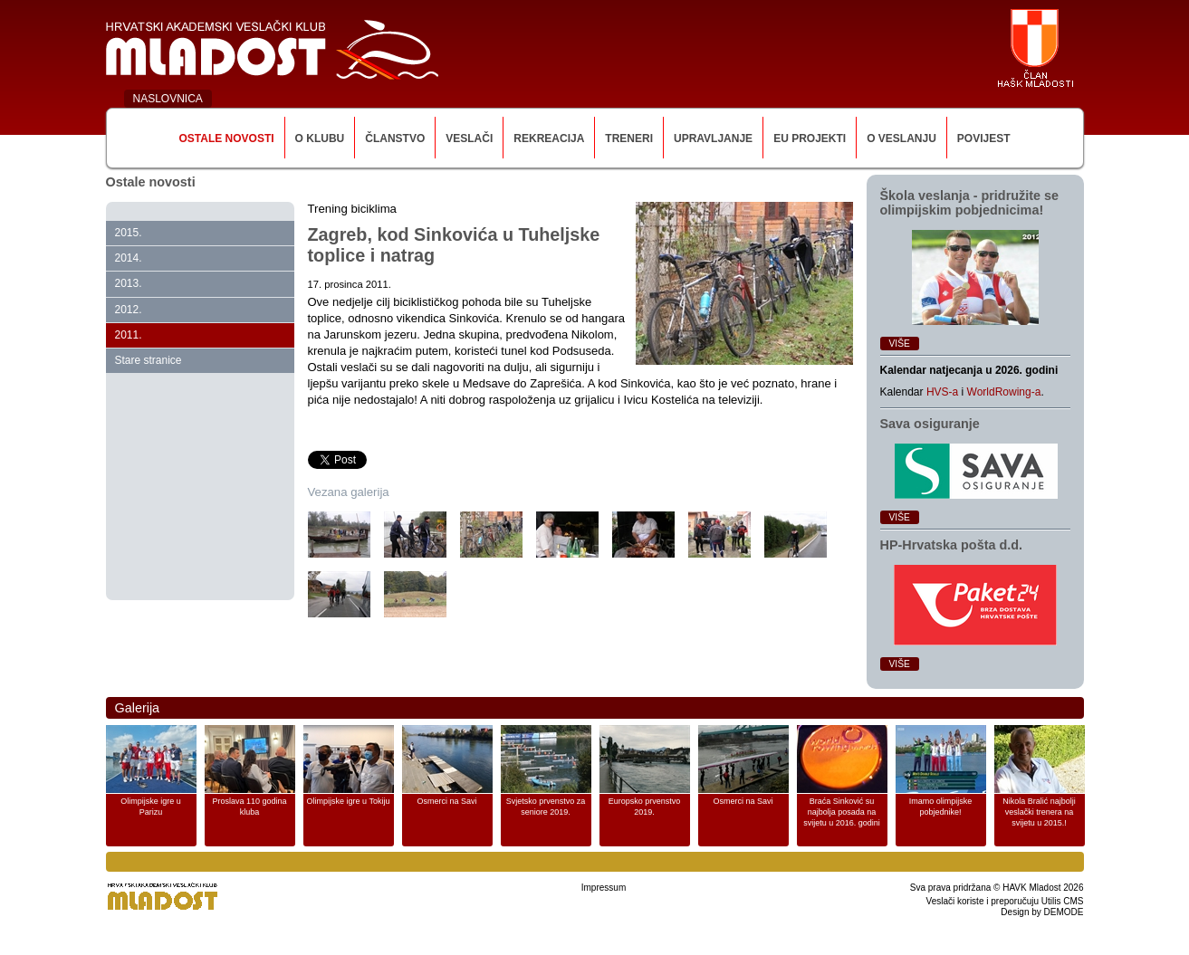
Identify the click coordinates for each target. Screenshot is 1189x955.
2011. (128, 335)
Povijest (984, 138)
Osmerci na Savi (446, 801)
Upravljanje (713, 138)
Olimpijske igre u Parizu (150, 807)
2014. (128, 258)
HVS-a (942, 392)
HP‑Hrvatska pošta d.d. (951, 545)
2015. (128, 232)
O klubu (320, 138)
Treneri (629, 138)
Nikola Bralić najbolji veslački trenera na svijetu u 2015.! (1039, 812)
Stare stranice (148, 360)
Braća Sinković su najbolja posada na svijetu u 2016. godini (841, 812)
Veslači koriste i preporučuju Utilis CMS (1005, 901)
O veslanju (901, 138)
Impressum (603, 888)
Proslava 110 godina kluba (249, 807)
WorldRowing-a (1004, 392)
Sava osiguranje (930, 423)
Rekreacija (548, 138)
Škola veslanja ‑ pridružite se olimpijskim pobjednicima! (970, 202)
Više (899, 344)
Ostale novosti (225, 138)
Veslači (469, 138)
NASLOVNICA (168, 98)
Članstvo (395, 138)
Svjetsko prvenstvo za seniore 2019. (546, 807)
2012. (128, 309)
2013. (128, 283)
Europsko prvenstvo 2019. (645, 807)
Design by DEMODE (1042, 912)
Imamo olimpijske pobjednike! (941, 807)
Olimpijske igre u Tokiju (348, 801)
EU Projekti (809, 138)
